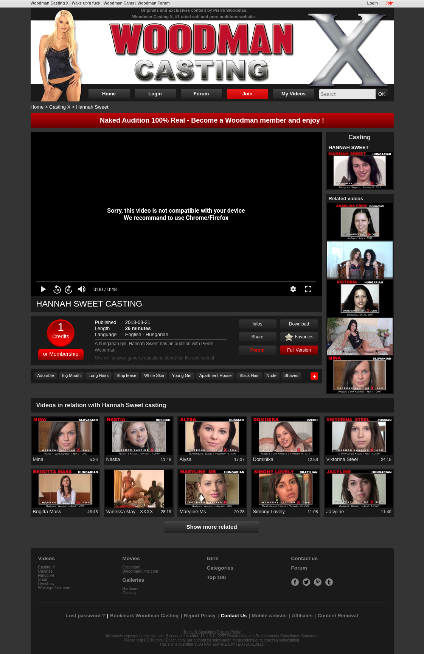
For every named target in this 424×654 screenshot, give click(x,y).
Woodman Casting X (50, 3)
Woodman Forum (153, 3)
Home (109, 94)
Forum (201, 94)
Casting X (59, 107)
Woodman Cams (119, 3)
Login (372, 3)
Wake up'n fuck (86, 3)
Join (389, 3)
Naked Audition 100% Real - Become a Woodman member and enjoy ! (212, 120)
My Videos (293, 94)
